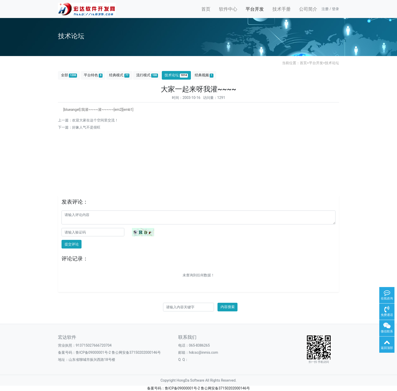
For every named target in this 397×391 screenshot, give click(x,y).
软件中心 (228, 9)
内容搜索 (228, 307)
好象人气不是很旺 (86, 127)
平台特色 (93, 75)
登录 (335, 9)
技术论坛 (332, 63)
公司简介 (308, 9)
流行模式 (147, 75)
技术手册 (281, 9)
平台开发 (255, 9)
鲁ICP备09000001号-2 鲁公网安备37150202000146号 (118, 352)
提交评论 (72, 244)
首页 (205, 9)
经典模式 (119, 75)
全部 (69, 75)
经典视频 (204, 75)
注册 (325, 9)
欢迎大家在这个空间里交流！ (95, 120)
